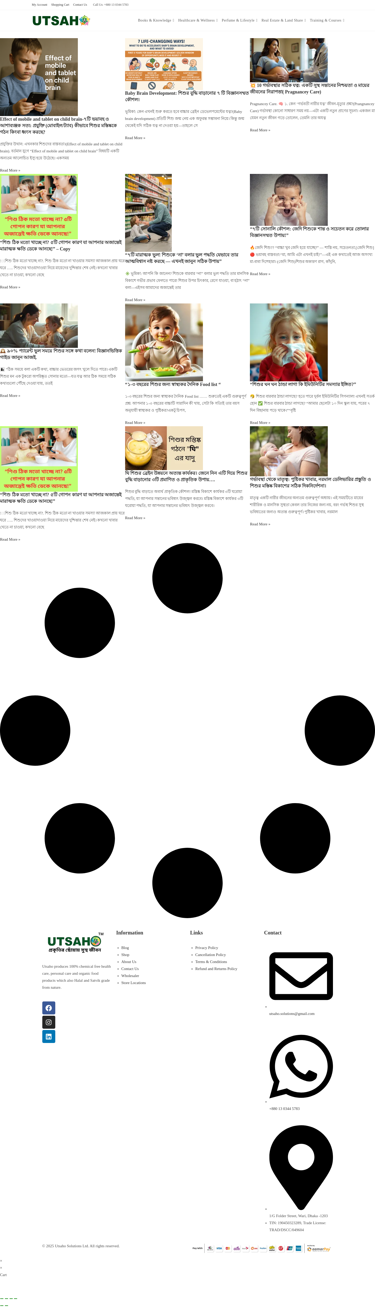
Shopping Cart (60, 4)
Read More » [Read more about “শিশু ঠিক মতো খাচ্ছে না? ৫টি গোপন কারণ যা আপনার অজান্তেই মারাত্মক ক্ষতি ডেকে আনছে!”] (10, 539)
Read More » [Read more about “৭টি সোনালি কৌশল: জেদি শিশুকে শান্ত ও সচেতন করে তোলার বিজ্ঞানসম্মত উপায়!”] (260, 274)
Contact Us (80, 4)
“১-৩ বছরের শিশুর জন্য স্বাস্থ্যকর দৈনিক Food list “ (173, 384)
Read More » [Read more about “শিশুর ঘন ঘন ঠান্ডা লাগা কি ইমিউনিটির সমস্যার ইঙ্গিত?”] (260, 423)
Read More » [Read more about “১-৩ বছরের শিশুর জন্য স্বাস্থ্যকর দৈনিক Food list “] (135, 423)
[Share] (11, 1298)
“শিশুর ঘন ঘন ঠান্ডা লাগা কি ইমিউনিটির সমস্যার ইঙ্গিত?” (303, 384)
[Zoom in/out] (2, 1298)
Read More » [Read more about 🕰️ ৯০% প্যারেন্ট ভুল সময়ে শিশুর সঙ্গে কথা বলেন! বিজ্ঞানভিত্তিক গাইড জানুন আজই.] (10, 396)
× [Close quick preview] (1, 1261)
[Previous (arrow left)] (2, 1305)
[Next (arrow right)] (6, 1305)
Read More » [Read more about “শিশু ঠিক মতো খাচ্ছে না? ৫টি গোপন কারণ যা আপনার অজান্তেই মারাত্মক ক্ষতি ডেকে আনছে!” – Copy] (10, 287)
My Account (39, 4)
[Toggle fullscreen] (6, 1298)
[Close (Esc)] (15, 1298)
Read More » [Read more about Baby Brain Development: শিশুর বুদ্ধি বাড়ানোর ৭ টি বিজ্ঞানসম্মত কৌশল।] (135, 138)
